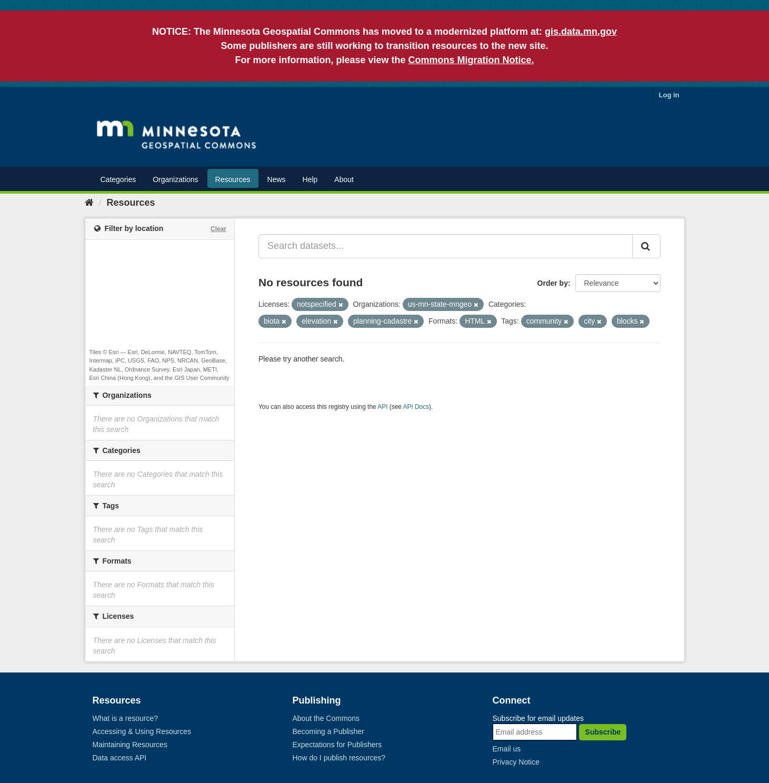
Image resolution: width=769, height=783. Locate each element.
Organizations (175, 179)
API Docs (416, 406)
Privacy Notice (516, 762)
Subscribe (603, 732)
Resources (233, 179)
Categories (118, 179)
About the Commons (326, 718)
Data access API (120, 758)
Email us (507, 749)
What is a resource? (125, 718)
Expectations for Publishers (337, 744)
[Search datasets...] (445, 246)
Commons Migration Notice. (471, 60)
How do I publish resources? (339, 758)
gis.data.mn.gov (581, 31)
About (344, 179)
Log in (669, 95)
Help (310, 179)
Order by (552, 283)
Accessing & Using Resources (142, 731)
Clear (218, 229)
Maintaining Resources (130, 744)
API (382, 406)
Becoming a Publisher (328, 731)
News (276, 179)
